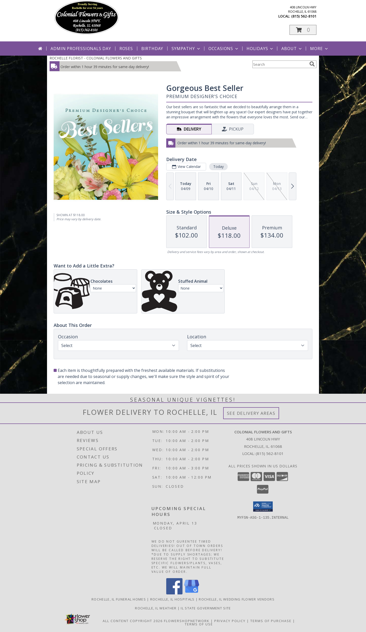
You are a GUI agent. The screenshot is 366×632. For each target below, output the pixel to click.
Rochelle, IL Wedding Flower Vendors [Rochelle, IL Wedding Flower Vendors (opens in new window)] (236, 599)
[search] (312, 64)
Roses (126, 48)
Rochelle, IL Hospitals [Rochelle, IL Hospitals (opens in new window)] (172, 599)
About (292, 48)
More (319, 48)
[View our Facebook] (174, 593)
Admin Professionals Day (81, 48)
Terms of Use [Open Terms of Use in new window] (199, 624)
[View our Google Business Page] (192, 593)
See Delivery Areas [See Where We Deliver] (251, 413)
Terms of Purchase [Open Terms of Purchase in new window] (271, 621)
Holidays (260, 48)
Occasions (223, 48)
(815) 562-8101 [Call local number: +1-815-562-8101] (303, 16)
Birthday (152, 48)
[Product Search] (280, 64)
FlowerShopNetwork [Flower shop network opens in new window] (186, 621)
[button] (302, 30)
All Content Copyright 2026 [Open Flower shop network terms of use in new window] (133, 621)
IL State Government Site (206, 608)
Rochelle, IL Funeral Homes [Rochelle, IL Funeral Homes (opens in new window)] (119, 599)
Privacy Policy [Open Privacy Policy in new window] (230, 621)
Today (218, 166)
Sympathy (186, 48)
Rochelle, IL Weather (155, 608)
